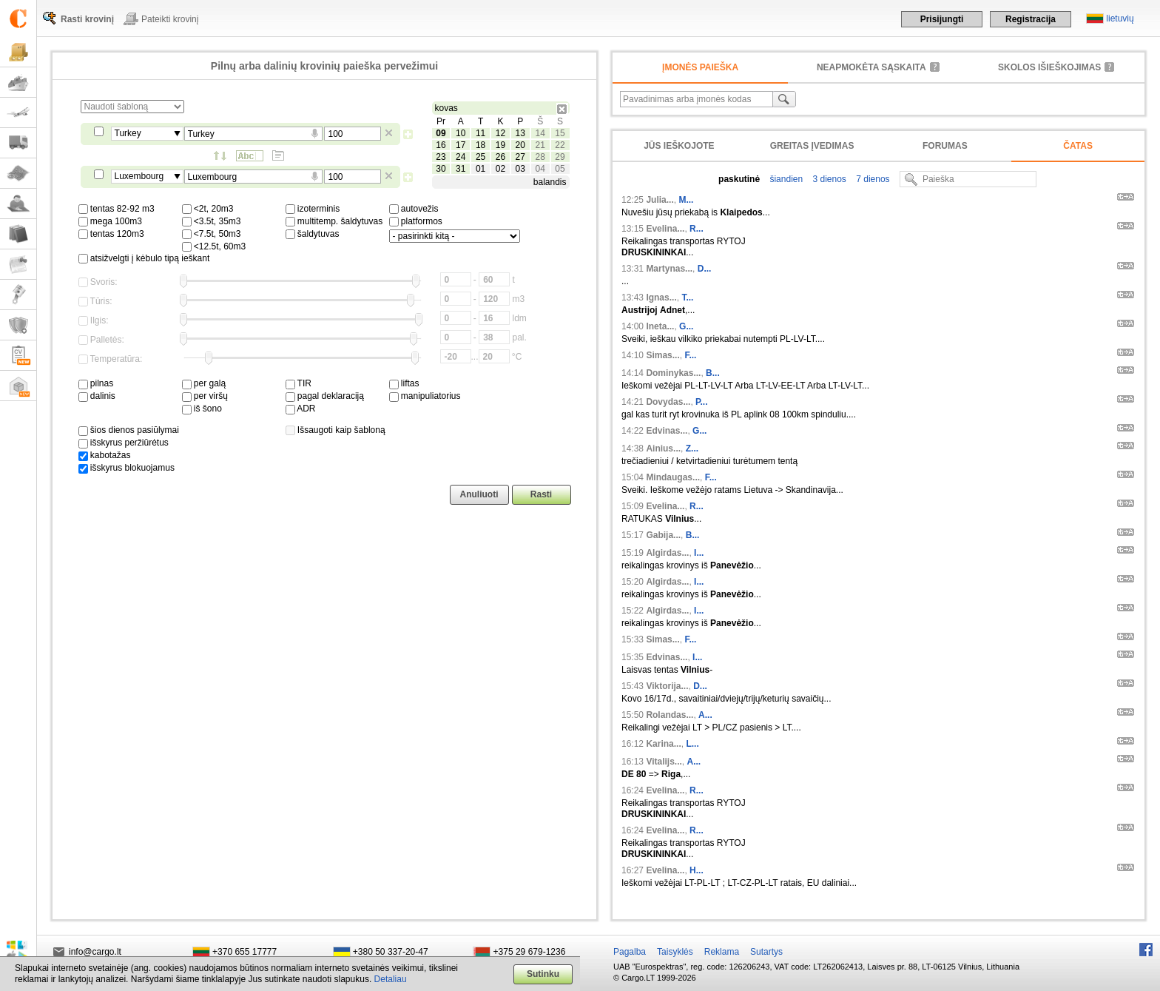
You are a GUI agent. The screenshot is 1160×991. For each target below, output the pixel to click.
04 (539, 169)
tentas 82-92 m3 (116, 209)
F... (690, 355)
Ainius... (663, 448)
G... (686, 326)
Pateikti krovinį (169, 19)
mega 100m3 (110, 221)
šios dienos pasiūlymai (128, 430)
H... (696, 870)
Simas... (662, 355)
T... (687, 297)
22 (559, 145)
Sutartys (766, 952)
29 (559, 157)
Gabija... (663, 535)
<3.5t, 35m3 (211, 221)
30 (440, 169)
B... (713, 373)
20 (520, 145)
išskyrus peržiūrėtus (123, 442)
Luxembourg (139, 176)
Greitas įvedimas (812, 146)
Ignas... (661, 297)
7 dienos (872, 179)
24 (460, 157)
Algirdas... (667, 553)
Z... (692, 448)
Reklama (721, 952)
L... (692, 744)
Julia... (659, 200)
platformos (415, 221)
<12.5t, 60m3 (214, 246)
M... (685, 200)
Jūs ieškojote (679, 146)
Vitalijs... (663, 761)
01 (480, 169)
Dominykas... (673, 373)
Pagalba (629, 952)
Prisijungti (942, 19)
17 (460, 145)
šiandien (785, 179)
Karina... (663, 744)
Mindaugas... (673, 477)
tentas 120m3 (111, 234)
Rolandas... (669, 715)
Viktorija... (667, 686)
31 (460, 169)
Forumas (945, 146)
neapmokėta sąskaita (871, 67)
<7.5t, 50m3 (211, 234)
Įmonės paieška (700, 67)
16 (440, 145)
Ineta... (660, 326)
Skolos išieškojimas (1049, 67)
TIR (298, 383)
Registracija (1030, 19)
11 (480, 133)
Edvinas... (666, 431)
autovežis (414, 209)
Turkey (128, 133)
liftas (404, 383)
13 (520, 133)
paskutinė (739, 179)
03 (520, 169)
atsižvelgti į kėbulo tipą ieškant (144, 258)
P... (701, 402)
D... (705, 268)
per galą (204, 383)
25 (480, 157)
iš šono (202, 408)
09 (440, 133)
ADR (301, 408)
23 (440, 157)
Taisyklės (675, 952)
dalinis (96, 396)
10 (460, 133)
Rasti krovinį (87, 19)
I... (699, 553)
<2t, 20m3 (208, 209)
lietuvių (1119, 18)
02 (500, 169)
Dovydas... (668, 402)
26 (500, 157)
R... (696, 229)
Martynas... (669, 268)
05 (559, 169)
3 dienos (828, 179)
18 (480, 145)
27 (520, 157)
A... (705, 715)
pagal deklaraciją (325, 396)
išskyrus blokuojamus (126, 468)
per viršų (205, 396)
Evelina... (665, 229)
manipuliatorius (425, 396)
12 (500, 133)
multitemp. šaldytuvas (334, 221)
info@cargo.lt (95, 952)
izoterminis (313, 209)
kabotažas (104, 455)
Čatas (1078, 146)
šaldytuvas (313, 234)
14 (539, 133)
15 (559, 133)
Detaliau (390, 979)
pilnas (96, 383)
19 (500, 145)
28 (539, 157)
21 (539, 145)
